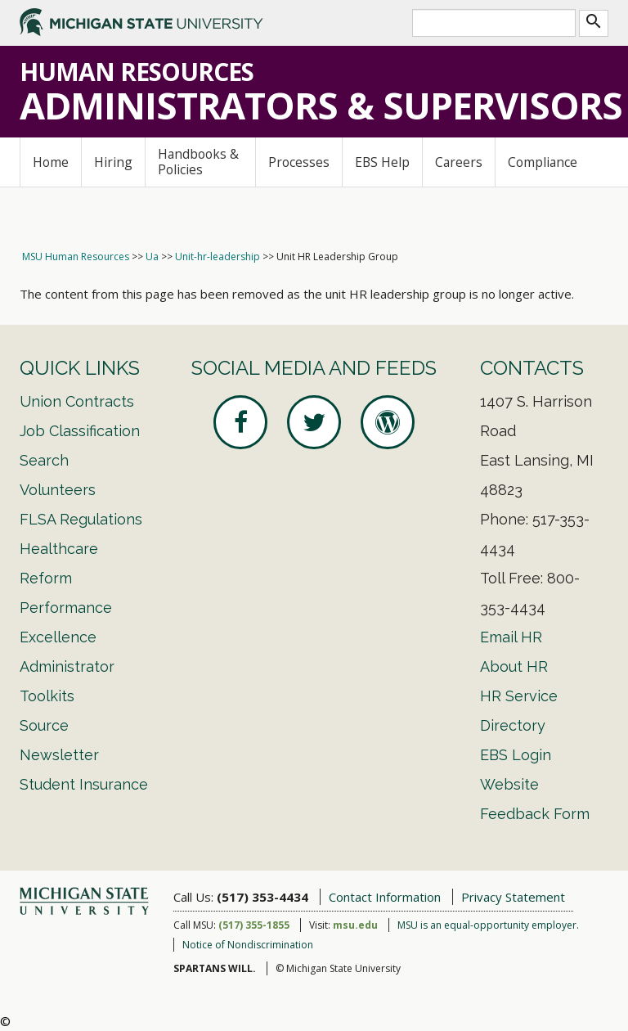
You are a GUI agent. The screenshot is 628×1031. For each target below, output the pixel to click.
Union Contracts (77, 401)
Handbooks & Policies (198, 161)
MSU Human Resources (75, 256)
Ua (152, 256)
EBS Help (382, 162)
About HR (514, 666)
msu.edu (355, 925)
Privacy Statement (513, 897)
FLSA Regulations (81, 519)
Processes (299, 162)
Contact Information (385, 897)
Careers (458, 162)
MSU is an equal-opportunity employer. (488, 925)
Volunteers (58, 489)
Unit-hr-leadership (217, 256)
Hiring (113, 162)
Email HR (511, 637)
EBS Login (515, 754)
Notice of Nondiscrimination (247, 945)
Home (51, 162)
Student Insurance (84, 784)
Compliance (542, 162)
